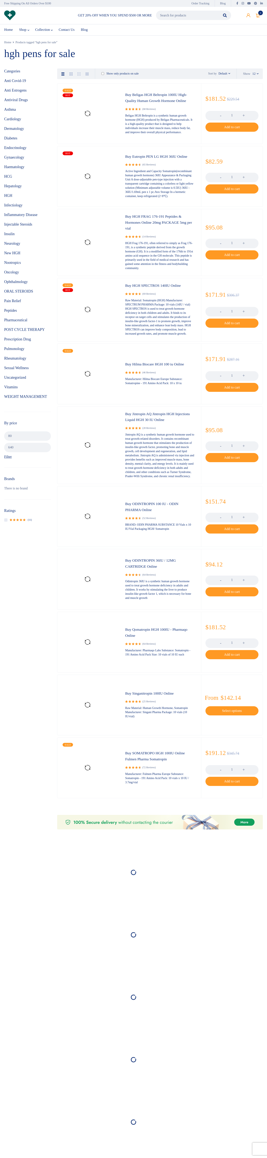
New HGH (12, 256)
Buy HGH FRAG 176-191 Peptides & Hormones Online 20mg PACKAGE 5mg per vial (159, 228)
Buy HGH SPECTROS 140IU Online (156, 290)
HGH (8, 199)
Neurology (12, 247)
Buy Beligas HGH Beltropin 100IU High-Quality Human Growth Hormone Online (158, 103)
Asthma (10, 113)
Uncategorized (15, 381)
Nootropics (12, 266)
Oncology (11, 276)
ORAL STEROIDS (18, 295)
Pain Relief (12, 304)
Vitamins (11, 390)
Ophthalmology (16, 285)
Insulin (9, 237)
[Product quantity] (231, 121)
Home (7, 45)
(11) (21, 523)
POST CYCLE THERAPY (24, 333)
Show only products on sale (120, 77)
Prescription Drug (17, 343)
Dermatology (14, 132)
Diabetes (10, 142)
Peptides (10, 314)
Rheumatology (15, 362)
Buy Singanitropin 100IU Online (152, 698)
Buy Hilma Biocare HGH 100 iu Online (158, 369)
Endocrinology (15, 151)
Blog (223, 3)
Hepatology (13, 189)
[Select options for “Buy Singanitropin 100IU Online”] (231, 715)
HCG (8, 180)
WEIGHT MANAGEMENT (25, 400)
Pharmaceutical (15, 323)
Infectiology (13, 209)
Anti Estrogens (15, 94)
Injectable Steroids (18, 228)
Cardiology (12, 122)
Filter (8, 461)
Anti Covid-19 (15, 84)
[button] (231, 133)
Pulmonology (14, 352)
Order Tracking (200, 3)
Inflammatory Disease (20, 218)
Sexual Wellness (16, 371)
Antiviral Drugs (16, 103)
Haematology (14, 170)
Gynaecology (14, 161)
